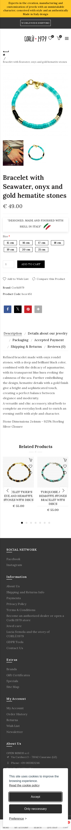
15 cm (10, 242)
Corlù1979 (18, 287)
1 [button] (22, 523)
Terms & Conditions (20, 610)
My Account (15, 708)
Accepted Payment (49, 340)
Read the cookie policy (24, 785)
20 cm (26, 249)
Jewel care (14, 626)
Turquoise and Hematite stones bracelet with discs (53, 498)
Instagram (14, 565)
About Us (13, 586)
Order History (16, 714)
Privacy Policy (16, 604)
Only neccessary (35, 808)
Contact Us (14, 648)
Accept (35, 796)
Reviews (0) (56, 347)
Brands (11, 669)
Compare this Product (51, 279)
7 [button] (49, 523)
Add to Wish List (18, 279)
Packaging (20, 340)
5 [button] (40, 523)
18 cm (57, 242)
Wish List (13, 726)
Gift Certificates (18, 675)
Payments (13, 598)
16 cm (26, 242)
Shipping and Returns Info (25, 592)
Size (5, 236)
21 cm (41, 249)
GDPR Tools (14, 642)
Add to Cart (31, 264)
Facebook (13, 559)
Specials (12, 681)
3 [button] (31, 523)
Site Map (12, 687)
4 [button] (36, 523)
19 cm (10, 249)
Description (13, 333)
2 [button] (26, 523)
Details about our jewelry (47, 333)
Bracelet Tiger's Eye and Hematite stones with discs (18, 496)
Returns (12, 720)
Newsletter (14, 732)
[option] (13, 153)
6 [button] (45, 523)
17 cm (41, 242)
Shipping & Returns (26, 347)
